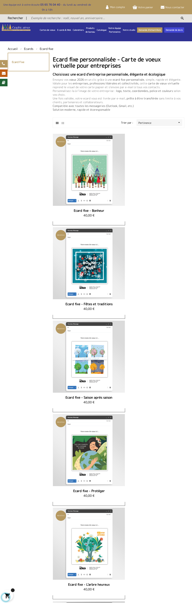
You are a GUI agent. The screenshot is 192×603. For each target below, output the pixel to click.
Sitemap (28, 594)
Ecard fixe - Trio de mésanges (163, 248)
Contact (85, 546)
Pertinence (160, 122)
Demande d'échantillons (94, 566)
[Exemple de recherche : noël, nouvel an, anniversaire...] (92, 18)
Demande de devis (90, 551)
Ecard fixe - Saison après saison (163, 182)
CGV (154, 551)
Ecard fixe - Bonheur (73, 180)
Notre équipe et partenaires (53, 548)
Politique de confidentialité (161, 558)
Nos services (159, 564)
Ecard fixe (18, 62)
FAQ (82, 561)
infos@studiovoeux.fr (129, 567)
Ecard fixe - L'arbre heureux (118, 248)
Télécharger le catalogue (94, 556)
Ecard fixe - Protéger (73, 246)
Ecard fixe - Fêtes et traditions (118, 182)
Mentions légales (162, 546)
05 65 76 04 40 (50, 4)
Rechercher (15, 18)
